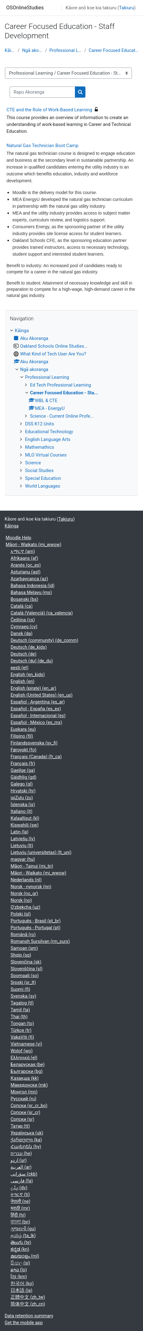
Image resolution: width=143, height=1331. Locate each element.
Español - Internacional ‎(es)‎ (38, 715)
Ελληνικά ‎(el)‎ (24, 1057)
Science (33, 463)
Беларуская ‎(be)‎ (28, 1064)
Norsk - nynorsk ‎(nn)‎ (31, 886)
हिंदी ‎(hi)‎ (18, 1215)
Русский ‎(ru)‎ (23, 1098)
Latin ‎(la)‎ (19, 832)
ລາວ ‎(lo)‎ (19, 1270)
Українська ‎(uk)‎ (27, 1133)
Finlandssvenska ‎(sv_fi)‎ (34, 743)
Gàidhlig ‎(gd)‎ (23, 777)
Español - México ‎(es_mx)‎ (36, 722)
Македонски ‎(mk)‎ (29, 1085)
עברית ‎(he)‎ (21, 1153)
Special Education (43, 478)
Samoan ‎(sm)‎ (24, 948)
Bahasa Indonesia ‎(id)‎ (32, 585)
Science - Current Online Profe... (62, 416)
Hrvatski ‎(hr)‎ (23, 791)
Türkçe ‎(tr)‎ (21, 1030)
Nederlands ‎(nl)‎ (26, 880)
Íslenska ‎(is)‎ (23, 804)
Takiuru (126, 8)
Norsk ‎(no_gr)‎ (24, 893)
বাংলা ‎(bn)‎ (20, 1222)
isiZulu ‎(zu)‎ (22, 797)
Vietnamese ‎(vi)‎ (26, 1044)
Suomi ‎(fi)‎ (20, 989)
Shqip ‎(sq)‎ (21, 955)
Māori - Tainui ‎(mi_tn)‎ (32, 866)
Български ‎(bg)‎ (26, 1071)
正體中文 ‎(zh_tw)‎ (28, 1297)
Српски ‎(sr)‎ (22, 1119)
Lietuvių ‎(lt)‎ (22, 845)
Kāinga (10, 50)
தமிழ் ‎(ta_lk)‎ (23, 1235)
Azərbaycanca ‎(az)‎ (29, 579)
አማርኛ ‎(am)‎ (23, 551)
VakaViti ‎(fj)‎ (22, 1037)
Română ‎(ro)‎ (23, 934)
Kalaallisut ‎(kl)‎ (25, 818)
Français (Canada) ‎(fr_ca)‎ (36, 756)
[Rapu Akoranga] (42, 92)
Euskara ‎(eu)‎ (23, 729)
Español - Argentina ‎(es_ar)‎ (38, 702)
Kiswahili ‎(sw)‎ (24, 825)
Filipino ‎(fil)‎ (22, 736)
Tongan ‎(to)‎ (22, 1023)
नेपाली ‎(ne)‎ (20, 1201)
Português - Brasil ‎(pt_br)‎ (36, 921)
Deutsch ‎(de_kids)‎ (29, 647)
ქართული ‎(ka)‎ (26, 1140)
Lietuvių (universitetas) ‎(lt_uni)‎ (41, 852)
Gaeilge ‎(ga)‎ (23, 770)
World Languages (42, 486)
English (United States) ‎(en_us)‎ (41, 695)
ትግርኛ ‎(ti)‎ (20, 1194)
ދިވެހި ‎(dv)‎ (19, 1187)
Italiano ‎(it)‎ (21, 811)
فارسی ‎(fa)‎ (22, 1181)
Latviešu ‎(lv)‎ (23, 839)
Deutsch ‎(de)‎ (23, 654)
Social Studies (39, 470)
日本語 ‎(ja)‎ (21, 1290)
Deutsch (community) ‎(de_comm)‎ (44, 640)
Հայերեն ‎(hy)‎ (26, 1146)
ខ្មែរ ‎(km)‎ (19, 1276)
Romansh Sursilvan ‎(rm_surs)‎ (40, 941)
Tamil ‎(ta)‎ (20, 1010)
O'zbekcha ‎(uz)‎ (25, 907)
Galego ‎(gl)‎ (21, 784)
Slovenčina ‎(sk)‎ (26, 962)
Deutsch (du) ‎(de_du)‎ (32, 661)
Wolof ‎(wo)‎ (21, 1051)
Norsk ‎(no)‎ (21, 900)
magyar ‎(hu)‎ (23, 859)
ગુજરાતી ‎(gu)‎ (23, 1228)
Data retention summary (29, 1316)
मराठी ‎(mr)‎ (20, 1208)
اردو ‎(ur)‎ (19, 1160)
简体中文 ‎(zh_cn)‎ (28, 1304)
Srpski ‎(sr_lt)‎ (23, 982)
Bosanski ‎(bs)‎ (24, 599)
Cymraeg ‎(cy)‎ (24, 626)
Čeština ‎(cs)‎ (23, 620)
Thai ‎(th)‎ (19, 1016)
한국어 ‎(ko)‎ (22, 1283)
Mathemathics (39, 447)
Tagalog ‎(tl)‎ (22, 1003)
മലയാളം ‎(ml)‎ (25, 1256)
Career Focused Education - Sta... (113, 50)
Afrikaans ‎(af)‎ (24, 558)
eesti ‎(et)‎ (19, 667)
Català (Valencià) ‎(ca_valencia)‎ (42, 613)
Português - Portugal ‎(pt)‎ (35, 927)
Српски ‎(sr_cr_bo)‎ (29, 1105)
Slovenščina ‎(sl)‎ (26, 969)
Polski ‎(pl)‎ (21, 914)
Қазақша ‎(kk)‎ (25, 1078)
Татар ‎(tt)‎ (20, 1126)
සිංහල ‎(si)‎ (20, 1263)
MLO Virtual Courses (46, 455)
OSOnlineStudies (25, 8)
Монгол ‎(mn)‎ (24, 1092)
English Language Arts (47, 439)
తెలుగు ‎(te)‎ (21, 1242)
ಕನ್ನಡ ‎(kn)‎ (20, 1249)
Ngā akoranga (32, 50)
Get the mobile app (24, 1322)
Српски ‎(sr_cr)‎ (25, 1112)
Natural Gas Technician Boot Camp (42, 145)
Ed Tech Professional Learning (60, 385)
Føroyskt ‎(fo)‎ (23, 750)
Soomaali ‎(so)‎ (25, 975)
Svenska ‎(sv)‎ (23, 996)
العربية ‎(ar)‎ (21, 1167)
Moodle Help (18, 537)
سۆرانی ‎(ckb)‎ (24, 1174)
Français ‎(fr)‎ (23, 763)
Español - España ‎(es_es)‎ (36, 709)
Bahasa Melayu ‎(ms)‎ (31, 592)
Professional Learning (65, 50)
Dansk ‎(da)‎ (21, 633)
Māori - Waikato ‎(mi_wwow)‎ (33, 544)
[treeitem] (71, 408)
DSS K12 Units (39, 424)
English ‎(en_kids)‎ (28, 674)
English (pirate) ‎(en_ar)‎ (33, 688)
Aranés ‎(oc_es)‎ (26, 565)
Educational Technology (49, 431)
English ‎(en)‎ (22, 681)
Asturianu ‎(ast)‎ (26, 572)
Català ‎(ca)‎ (21, 606)
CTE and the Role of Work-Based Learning (49, 110)
